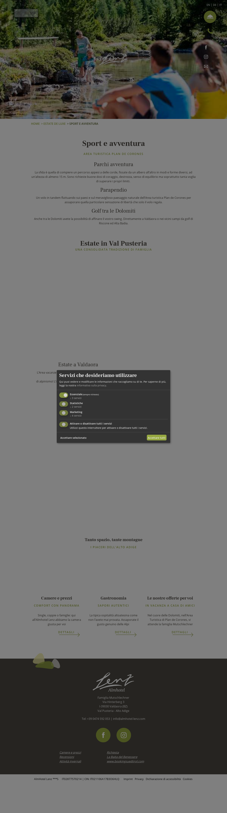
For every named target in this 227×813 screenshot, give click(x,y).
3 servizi (76, 397)
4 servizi (76, 415)
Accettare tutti (156, 437)
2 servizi (76, 406)
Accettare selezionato (73, 437)
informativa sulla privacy (91, 385)
